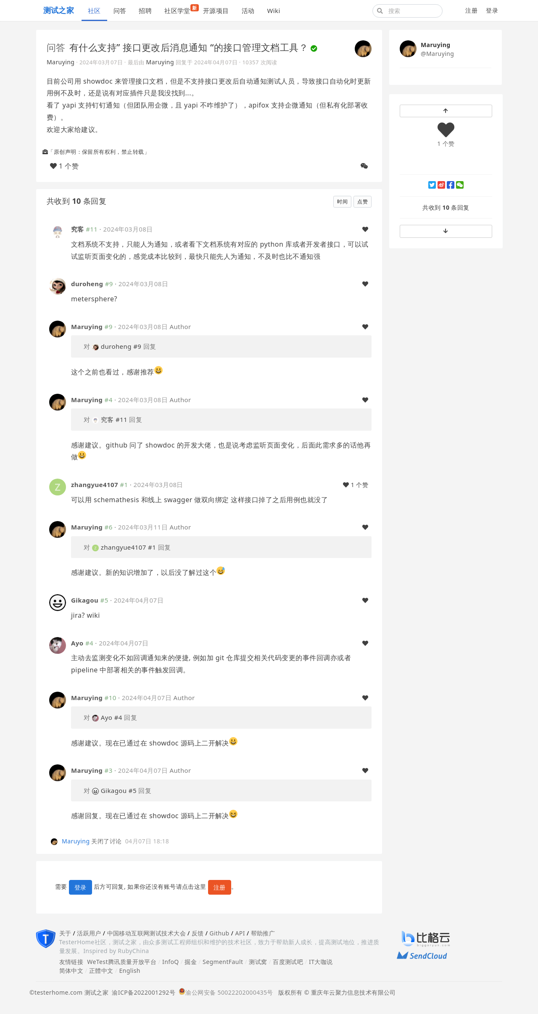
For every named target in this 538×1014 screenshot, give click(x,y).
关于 (65, 933)
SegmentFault (223, 962)
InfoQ (170, 962)
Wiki (273, 10)
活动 (248, 10)
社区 (94, 10)
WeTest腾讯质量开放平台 (121, 962)
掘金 (191, 962)
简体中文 (71, 970)
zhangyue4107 (94, 484)
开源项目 (216, 10)
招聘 (145, 10)
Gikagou (84, 600)
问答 (120, 10)
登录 (492, 10)
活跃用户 (89, 933)
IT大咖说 (321, 962)
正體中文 (101, 970)
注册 (471, 10)
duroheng (87, 283)
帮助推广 (263, 933)
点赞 (362, 201)
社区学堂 (180, 9)
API (240, 933)
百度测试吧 (288, 962)
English (129, 970)
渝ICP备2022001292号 (141, 992)
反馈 (198, 933)
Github (219, 933)
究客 (77, 229)
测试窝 (258, 962)
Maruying (60, 62)
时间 (342, 201)
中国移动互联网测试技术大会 (146, 933)
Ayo (77, 643)
